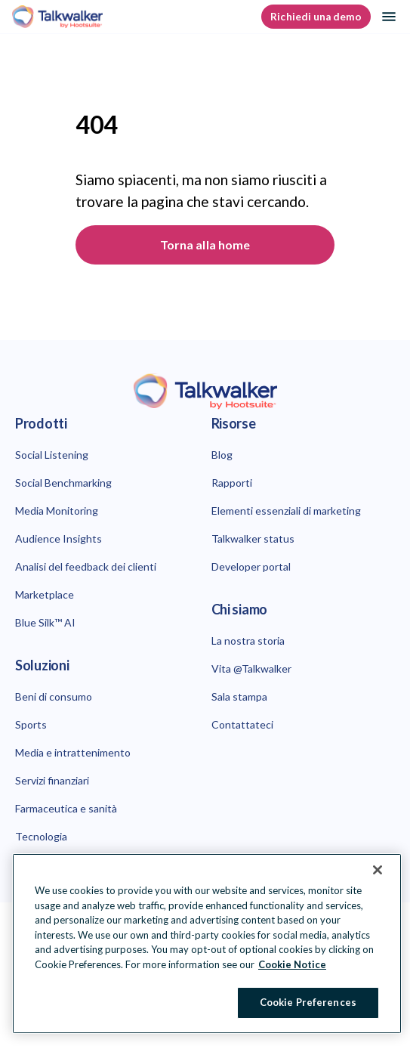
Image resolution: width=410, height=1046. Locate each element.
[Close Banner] (377, 870)
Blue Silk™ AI (45, 622)
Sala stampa (239, 696)
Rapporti (231, 482)
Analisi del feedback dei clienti (85, 566)
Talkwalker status (252, 538)
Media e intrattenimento (73, 752)
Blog (222, 454)
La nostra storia (248, 640)
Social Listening (51, 454)
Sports (31, 724)
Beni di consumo (53, 696)
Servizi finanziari (52, 780)
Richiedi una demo (316, 17)
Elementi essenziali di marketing (286, 510)
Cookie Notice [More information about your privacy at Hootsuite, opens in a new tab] (292, 964)
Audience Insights (58, 538)
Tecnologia (41, 836)
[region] (207, 943)
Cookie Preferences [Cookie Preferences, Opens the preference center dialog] (308, 1002)
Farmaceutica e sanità (66, 808)
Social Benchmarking (63, 482)
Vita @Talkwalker (251, 668)
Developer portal (251, 566)
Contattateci (242, 724)
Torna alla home (205, 244)
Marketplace (44, 594)
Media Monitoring (56, 510)
